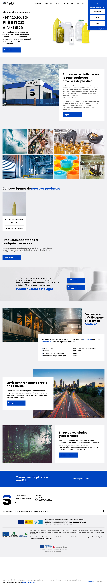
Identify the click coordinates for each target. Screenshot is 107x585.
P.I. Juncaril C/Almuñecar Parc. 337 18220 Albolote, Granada (43, 534)
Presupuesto (97, 3)
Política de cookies (43, 546)
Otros (94, 22)
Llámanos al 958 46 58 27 (23, 533)
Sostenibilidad (68, 3)
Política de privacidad (20, 546)
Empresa (38, 3)
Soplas (66, 115)
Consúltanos (8, 287)
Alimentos (95, 11)
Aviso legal (32, 546)
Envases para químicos (14, 257)
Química (95, 17)
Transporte (12, 435)
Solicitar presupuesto (81, 514)
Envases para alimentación (73, 317)
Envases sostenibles (68, 490)
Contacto (80, 3)
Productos (48, 3)
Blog (57, 3)
